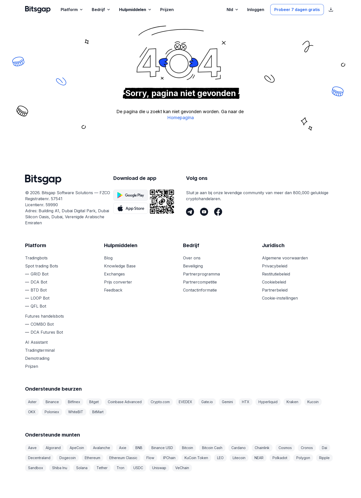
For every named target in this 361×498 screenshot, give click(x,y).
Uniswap (159, 468)
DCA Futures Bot (47, 332)
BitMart (98, 412)
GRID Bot (39, 273)
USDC (138, 468)
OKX (32, 412)
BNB (138, 448)
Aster (32, 402)
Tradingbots (36, 257)
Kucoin (313, 402)
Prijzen (31, 366)
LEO (220, 458)
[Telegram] (190, 212)
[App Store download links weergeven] (331, 10)
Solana (81, 468)
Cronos (307, 448)
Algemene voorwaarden (285, 257)
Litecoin (239, 458)
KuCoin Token (196, 458)
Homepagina (180, 117)
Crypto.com (160, 402)
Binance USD (162, 448)
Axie (122, 448)
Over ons (192, 257)
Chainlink (262, 448)
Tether (102, 468)
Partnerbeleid (275, 290)
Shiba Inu (59, 468)
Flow (150, 458)
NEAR (258, 458)
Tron (120, 468)
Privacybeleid (274, 265)
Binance (52, 402)
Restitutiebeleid (276, 273)
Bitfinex (74, 402)
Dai (324, 448)
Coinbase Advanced (125, 402)
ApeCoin (77, 448)
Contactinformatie (200, 290)
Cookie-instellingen (280, 298)
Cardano (238, 448)
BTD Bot (39, 290)
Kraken (292, 402)
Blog (108, 257)
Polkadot (280, 458)
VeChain (182, 468)
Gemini (227, 402)
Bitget (94, 402)
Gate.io (207, 402)
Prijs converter (118, 281)
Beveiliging (193, 265)
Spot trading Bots (41, 265)
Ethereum (92, 458)
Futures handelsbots (44, 316)
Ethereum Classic (123, 458)
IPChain (169, 458)
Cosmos (285, 448)
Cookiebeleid (274, 281)
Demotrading (37, 358)
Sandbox (35, 468)
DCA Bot (39, 281)
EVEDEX (185, 402)
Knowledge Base (120, 265)
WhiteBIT (75, 412)
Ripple (324, 458)
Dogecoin (67, 458)
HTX (245, 402)
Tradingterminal (40, 350)
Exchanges (114, 273)
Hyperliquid (268, 402)
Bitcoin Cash (212, 448)
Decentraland (39, 458)
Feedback (113, 290)
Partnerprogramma (201, 273)
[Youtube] (204, 212)
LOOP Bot (40, 298)
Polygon (303, 458)
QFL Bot (38, 306)
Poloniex (52, 412)
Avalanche (101, 448)
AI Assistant (36, 342)
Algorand (53, 448)
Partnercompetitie (200, 281)
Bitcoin (187, 448)
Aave (32, 448)
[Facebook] (218, 212)
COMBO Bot (42, 324)
